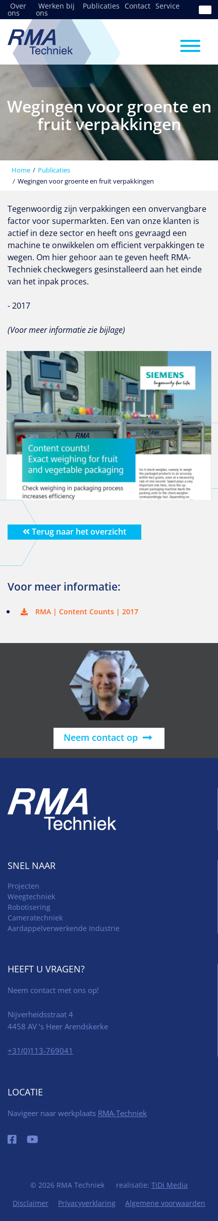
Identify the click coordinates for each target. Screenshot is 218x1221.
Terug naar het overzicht (74, 531)
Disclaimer (30, 1203)
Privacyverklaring (87, 1203)
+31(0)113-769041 (40, 1050)
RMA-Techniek (122, 1113)
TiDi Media (169, 1185)
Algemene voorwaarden (165, 1203)
